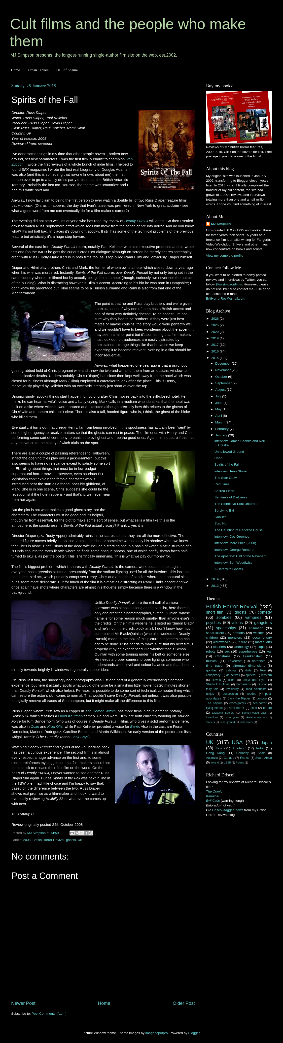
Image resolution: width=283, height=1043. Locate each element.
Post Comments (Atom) (49, 1013)
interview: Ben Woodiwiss (233, 562)
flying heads (214, 708)
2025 (215, 325)
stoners (210, 722)
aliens (237, 622)
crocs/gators (237, 703)
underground (227, 722)
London (262, 698)
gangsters (263, 622)
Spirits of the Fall (227, 464)
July (218, 396)
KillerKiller (55, 727)
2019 (215, 338)
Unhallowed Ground (229, 451)
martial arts (263, 642)
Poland (240, 762)
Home (15, 70)
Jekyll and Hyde (254, 680)
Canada (229, 758)
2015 (215, 358)
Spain (261, 753)
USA (237, 742)
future (243, 642)
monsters (235, 637)
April (219, 415)
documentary (262, 637)
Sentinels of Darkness (230, 497)
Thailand (239, 748)
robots (210, 651)
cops (261, 647)
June (219, 403)
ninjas (210, 693)
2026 (215, 318)
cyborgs (231, 670)
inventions (212, 717)
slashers (219, 647)
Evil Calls (213, 800)
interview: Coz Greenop (231, 536)
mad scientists (256, 689)
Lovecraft (235, 661)
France (244, 758)
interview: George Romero (234, 550)
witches (258, 633)
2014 (215, 579)
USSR (227, 762)
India (259, 748)
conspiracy (213, 675)
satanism (258, 661)
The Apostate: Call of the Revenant (240, 556)
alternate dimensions (249, 665)
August (221, 389)
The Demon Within (100, 711)
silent (231, 680)
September (224, 383)
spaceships (226, 628)
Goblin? (220, 517)
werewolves (222, 642)
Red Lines (222, 484)
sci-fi (254, 708)
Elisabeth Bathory (223, 712)
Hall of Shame (67, 70)
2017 (215, 345)
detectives (233, 675)
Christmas (223, 656)
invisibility (232, 689)
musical (211, 661)
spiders (250, 675)
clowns (216, 680)
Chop (218, 458)
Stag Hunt (221, 523)
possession (230, 693)
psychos (213, 622)
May (218, 409)
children (212, 637)
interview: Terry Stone (230, 471)
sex (227, 651)
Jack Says (80, 737)
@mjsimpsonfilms (228, 284)
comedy (265, 612)
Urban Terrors (38, 70)
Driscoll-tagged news (227, 810)
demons (239, 633)
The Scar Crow (225, 478)
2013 (215, 586)
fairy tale (212, 689)
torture (267, 708)
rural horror (236, 708)
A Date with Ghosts (228, 569)
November (223, 370)
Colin (35, 727)
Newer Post (23, 1003)
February (222, 429)
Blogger (194, 1033)
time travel (214, 665)
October (221, 377)
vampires (253, 617)
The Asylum (214, 703)
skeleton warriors (256, 717)
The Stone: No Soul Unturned (236, 504)
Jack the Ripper (239, 698)
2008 (27, 840)
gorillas (211, 670)
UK (80, 840)
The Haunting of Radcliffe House (238, 530)
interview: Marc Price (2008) (235, 543)
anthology (241, 647)
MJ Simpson (221, 224)
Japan (266, 742)
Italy (219, 748)
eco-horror (260, 703)
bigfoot (261, 684)
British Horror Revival (48, 840)
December (223, 363)
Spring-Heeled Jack (254, 712)
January (221, 435)
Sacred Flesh (224, 491)
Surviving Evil (224, 510)
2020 (215, 332)
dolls (248, 670)
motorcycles (232, 717)
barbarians (243, 684)
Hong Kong (215, 753)
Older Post (184, 1003)
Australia (212, 758)
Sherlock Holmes (218, 684)
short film (214, 612)
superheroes (248, 651)
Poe (263, 670)
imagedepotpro (156, 1033)
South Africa (263, 758)
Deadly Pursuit (136, 221)
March (220, 422)
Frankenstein (252, 656)
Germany (242, 753)
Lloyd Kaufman (70, 716)
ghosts (71, 840)
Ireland (215, 762)
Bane (134, 727)
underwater (246, 722)
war (269, 651)
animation (256, 628)
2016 (215, 351)
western (266, 675)
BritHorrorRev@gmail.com (225, 298)
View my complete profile (224, 255)
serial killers (215, 633)
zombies (223, 617)
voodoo (251, 693)
